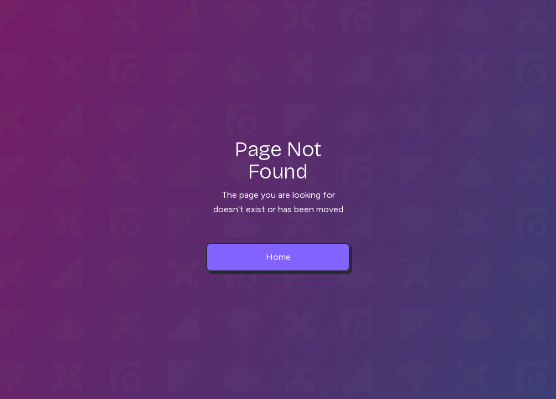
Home (278, 257)
